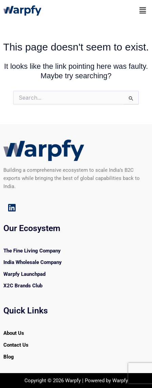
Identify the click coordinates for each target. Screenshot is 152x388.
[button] (143, 10)
